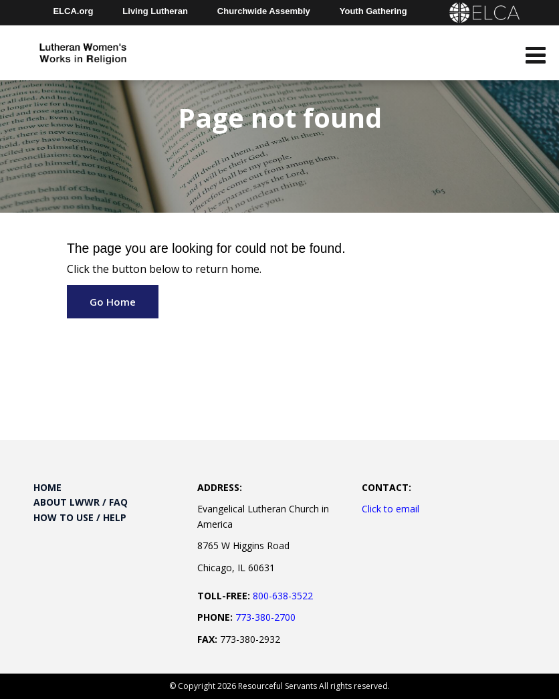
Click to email (390, 508)
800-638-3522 (283, 595)
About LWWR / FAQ (80, 502)
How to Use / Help (79, 517)
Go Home (113, 301)
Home (47, 487)
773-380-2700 (265, 617)
